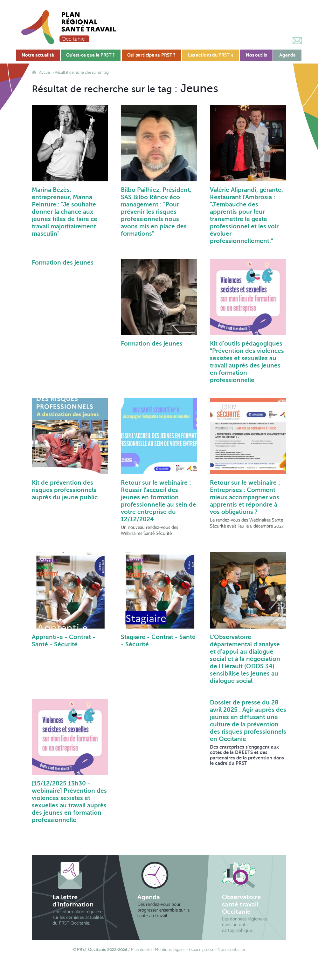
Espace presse (201, 949)
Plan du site (141, 949)
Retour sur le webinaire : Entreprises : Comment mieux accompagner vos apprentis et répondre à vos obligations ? (245, 497)
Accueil (45, 72)
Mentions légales (170, 949)
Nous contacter (231, 949)
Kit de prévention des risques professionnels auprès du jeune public (65, 490)
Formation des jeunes (62, 262)
